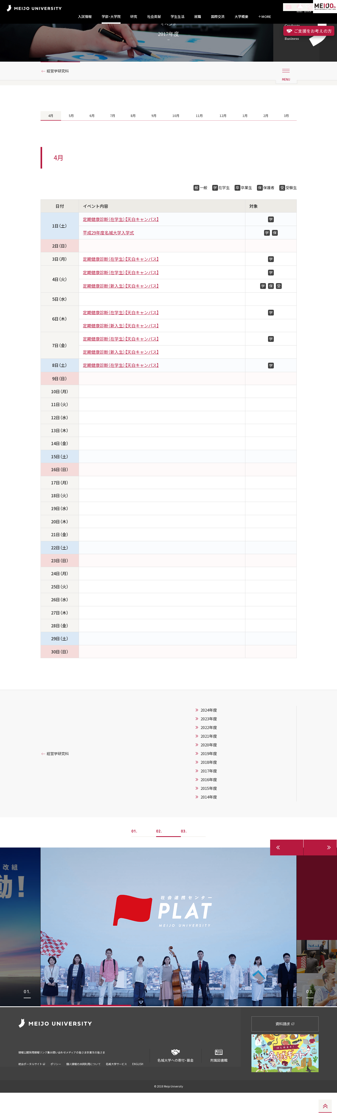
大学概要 (241, 16)
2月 (266, 139)
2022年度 (209, 754)
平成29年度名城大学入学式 (108, 259)
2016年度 (209, 806)
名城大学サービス (116, 1083)
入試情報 (85, 16)
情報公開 (25, 1074)
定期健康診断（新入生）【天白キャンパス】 (121, 312)
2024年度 (209, 736)
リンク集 (61, 1074)
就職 (197, 16)
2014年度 (209, 823)
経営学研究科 (60, 93)
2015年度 (209, 814)
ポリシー (56, 1083)
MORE (264, 16)
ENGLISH (137, 1083)
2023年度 (209, 745)
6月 (91, 139)
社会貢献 (154, 16)
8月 (132, 139)
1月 (245, 139)
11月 (199, 139)
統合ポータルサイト (31, 1083)
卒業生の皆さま (140, 1074)
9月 (153, 139)
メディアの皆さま (110, 1074)
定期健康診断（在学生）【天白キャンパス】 (121, 245)
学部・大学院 (111, 16)
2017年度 (209, 797)
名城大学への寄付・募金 (175, 1079)
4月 (51, 139)
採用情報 (43, 1074)
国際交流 (218, 16)
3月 (286, 139)
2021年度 (209, 762)
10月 (175, 139)
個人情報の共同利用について (83, 1083)
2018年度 (209, 788)
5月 (71, 139)
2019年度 (209, 780)
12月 (223, 139)
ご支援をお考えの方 (309, 31)
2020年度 (209, 771)
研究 (133, 16)
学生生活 (177, 16)
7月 (112, 139)
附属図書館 (219, 1079)
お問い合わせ (82, 1074)
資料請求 (285, 1049)
